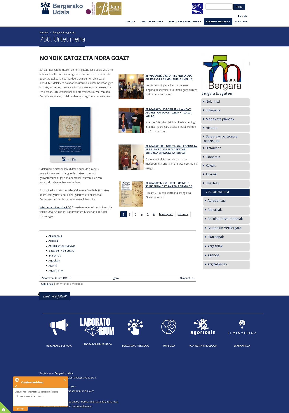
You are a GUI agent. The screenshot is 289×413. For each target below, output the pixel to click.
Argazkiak (54, 260)
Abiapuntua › (187, 278)
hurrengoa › (166, 214)
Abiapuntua (55, 236)
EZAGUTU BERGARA (218, 21)
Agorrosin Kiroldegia (203, 345)
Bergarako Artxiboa (135, 345)
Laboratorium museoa (97, 344)
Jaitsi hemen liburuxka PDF (55, 207)
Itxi (65, 380)
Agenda (53, 265)
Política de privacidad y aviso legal (99, 401)
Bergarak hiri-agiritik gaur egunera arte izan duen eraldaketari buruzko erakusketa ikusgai (171, 149)
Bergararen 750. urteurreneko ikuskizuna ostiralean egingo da (168, 184)
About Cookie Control (16, 380)
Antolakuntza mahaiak (61, 245)
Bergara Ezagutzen (64, 32)
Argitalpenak (55, 270)
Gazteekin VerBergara (61, 250)
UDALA (130, 21)
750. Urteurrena (217, 192)
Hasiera (43, 32)
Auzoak (211, 174)
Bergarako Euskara (59, 345)
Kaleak (210, 165)
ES (245, 16)
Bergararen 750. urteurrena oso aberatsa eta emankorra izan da (168, 77)
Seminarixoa (242, 345)
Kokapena (213, 110)
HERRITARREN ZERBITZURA (185, 21)
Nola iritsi (213, 101)
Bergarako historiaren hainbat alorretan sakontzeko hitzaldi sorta (168, 112)
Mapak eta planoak (220, 119)
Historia (211, 127)
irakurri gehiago (20, 406)
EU (239, 16)
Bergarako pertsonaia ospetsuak (221, 138)
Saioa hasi (47, 283)
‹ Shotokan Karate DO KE (56, 278)
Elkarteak (212, 183)
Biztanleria (214, 148)
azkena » (183, 214)
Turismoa (169, 345)
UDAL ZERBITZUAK (152, 21)
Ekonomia (213, 157)
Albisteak (241, 21)
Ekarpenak (54, 255)
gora (116, 278)
